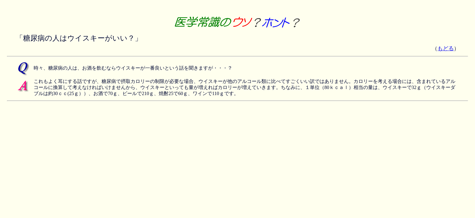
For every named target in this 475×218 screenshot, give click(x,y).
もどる (445, 48)
